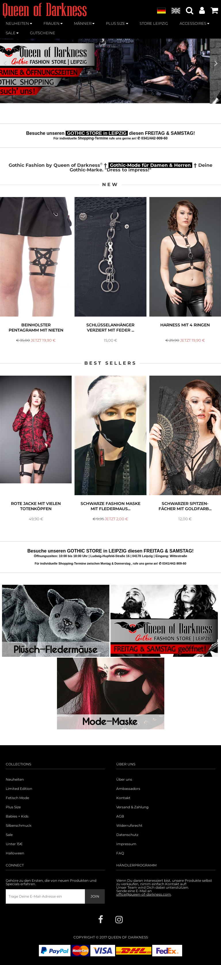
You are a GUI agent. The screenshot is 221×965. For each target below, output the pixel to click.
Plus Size (13, 807)
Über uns (124, 779)
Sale (9, 835)
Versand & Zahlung (132, 807)
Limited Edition (19, 788)
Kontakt (123, 798)
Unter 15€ (14, 844)
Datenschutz (127, 835)
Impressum (126, 844)
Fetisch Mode (17, 798)
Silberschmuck (18, 825)
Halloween (15, 853)
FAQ (120, 853)
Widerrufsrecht (129, 825)
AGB (120, 816)
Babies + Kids (17, 816)
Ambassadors (128, 788)
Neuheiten (15, 779)
